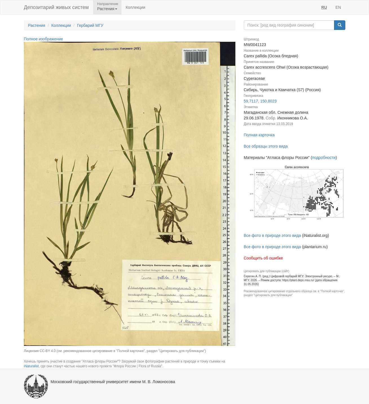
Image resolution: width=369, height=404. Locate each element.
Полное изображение (43, 39)
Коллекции (135, 7)
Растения (36, 25)
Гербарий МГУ (90, 25)
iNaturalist (31, 366)
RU (324, 7)
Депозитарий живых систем (56, 7)
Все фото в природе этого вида (272, 235)
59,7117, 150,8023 (260, 101)
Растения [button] (107, 8)
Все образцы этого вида (266, 146)
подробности (324, 157)
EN (338, 7)
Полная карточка (259, 135)
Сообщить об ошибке (263, 258)
